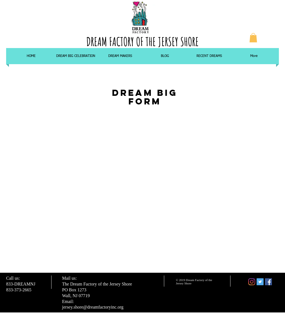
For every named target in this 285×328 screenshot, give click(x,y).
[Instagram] (251, 281)
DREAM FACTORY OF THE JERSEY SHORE (142, 41)
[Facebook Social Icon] (268, 281)
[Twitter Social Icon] (260, 281)
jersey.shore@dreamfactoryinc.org (92, 307)
